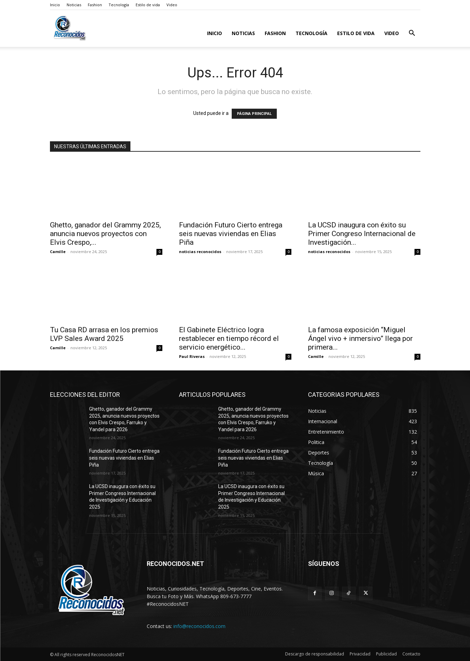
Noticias (74, 4)
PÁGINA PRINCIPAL (254, 113)
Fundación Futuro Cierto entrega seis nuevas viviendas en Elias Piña (230, 233)
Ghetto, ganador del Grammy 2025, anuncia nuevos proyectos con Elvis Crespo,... (105, 233)
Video (171, 4)
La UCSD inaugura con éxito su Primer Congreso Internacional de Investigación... (362, 233)
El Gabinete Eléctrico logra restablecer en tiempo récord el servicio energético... (229, 338)
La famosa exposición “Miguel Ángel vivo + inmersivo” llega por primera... (360, 338)
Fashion (95, 4)
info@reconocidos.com (199, 626)
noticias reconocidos (200, 251)
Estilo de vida (148, 4)
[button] (412, 34)
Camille (58, 251)
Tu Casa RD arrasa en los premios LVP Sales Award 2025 (104, 334)
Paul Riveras (192, 356)
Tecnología (119, 4)
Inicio (55, 4)
